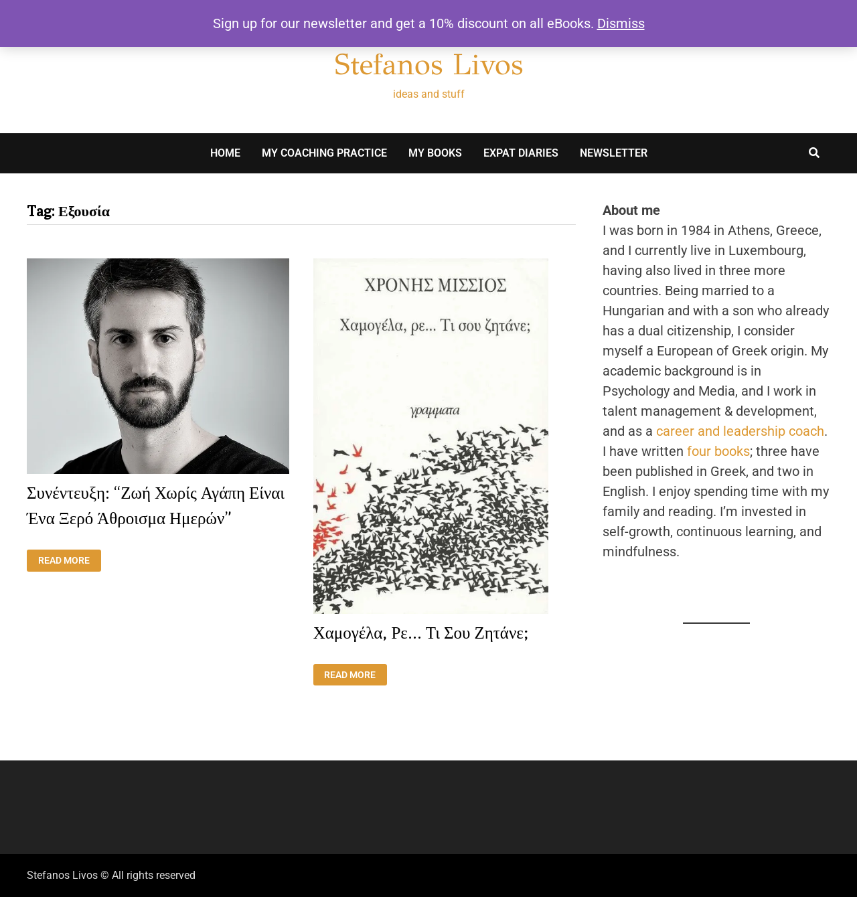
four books (718, 451)
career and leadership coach (740, 431)
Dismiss (621, 23)
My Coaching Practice (324, 153)
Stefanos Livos (429, 64)
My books (435, 153)
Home (225, 153)
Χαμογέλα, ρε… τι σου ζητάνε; (420, 633)
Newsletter (613, 153)
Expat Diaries (520, 153)
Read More (69, 561)
